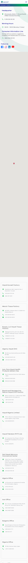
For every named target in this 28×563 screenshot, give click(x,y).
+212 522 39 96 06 (9, 470)
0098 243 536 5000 (10, 378)
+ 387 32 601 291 (9, 402)
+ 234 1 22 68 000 (9, 548)
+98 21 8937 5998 (9, 510)
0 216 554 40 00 (10, 19)
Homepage (3, 5)
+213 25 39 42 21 (9, 486)
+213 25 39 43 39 (9, 489)
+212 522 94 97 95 (9, 468)
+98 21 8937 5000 (9, 507)
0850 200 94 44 (10, 38)
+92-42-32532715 (9, 443)
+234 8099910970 (9, 421)
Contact (8, 5)
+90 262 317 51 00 (9, 293)
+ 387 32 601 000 (9, 399)
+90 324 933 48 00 (10, 314)
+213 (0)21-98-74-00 (10, 357)
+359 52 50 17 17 (9, 529)
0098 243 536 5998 (10, 381)
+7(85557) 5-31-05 (9, 336)
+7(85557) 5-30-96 (10, 338)
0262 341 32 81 (8, 296)
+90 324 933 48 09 (10, 317)
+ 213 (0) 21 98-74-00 (10, 359)
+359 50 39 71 (8, 531)
